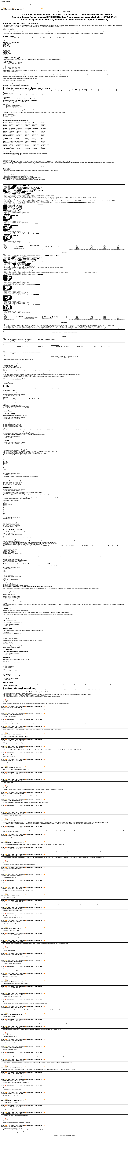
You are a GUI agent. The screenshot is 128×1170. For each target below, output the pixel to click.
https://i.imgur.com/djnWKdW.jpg (64, 11)
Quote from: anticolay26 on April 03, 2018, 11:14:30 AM (12, 1162)
